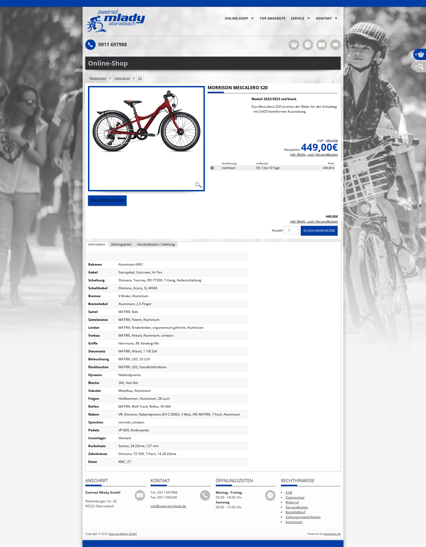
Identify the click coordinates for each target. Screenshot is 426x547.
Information (96, 244)
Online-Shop (236, 18)
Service (297, 18)
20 (140, 78)
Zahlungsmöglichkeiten (303, 517)
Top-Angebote (273, 18)
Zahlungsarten (121, 244)
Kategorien (98, 78)
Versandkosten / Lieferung (156, 244)
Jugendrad (122, 78)
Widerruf (292, 502)
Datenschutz (295, 497)
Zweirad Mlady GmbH (123, 534)
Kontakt (324, 18)
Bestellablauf (295, 512)
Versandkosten (297, 507)
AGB (289, 492)
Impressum (294, 522)
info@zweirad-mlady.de (168, 506)
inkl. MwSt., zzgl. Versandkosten (314, 154)
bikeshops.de (332, 534)
